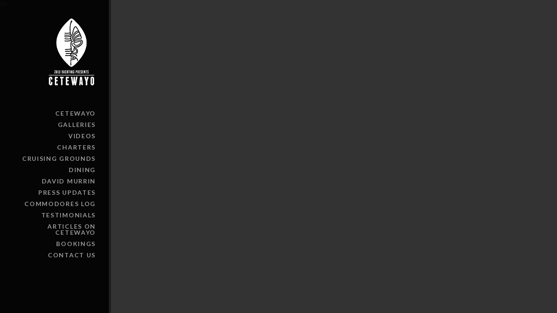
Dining (82, 169)
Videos (82, 136)
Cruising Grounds (59, 158)
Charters (76, 147)
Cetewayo (75, 113)
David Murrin (69, 181)
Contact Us (72, 255)
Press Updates (67, 192)
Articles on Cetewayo (71, 229)
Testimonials (68, 215)
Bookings (76, 243)
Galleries (77, 124)
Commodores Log (60, 203)
